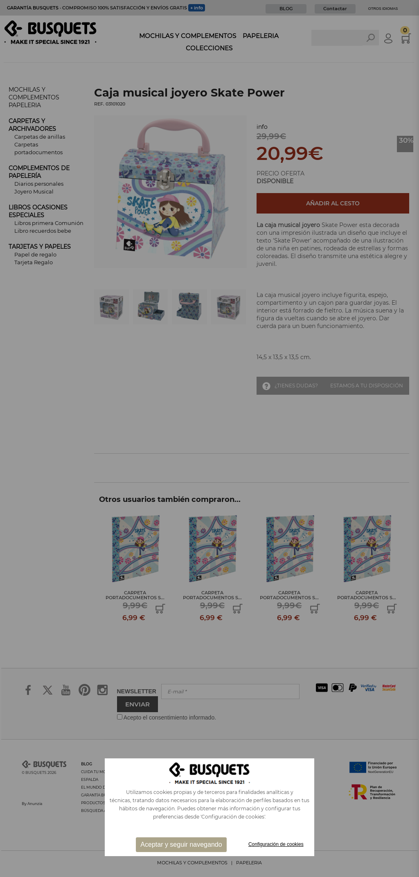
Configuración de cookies (276, 844)
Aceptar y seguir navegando (181, 844)
